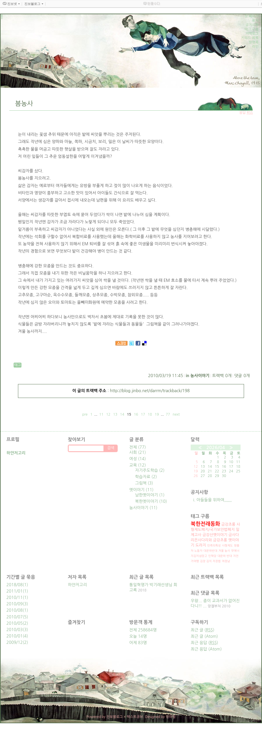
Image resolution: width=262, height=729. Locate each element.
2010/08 (14, 610)
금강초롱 (228, 524)
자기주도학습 (150, 470)
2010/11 (14, 597)
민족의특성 (214, 545)
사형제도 (227, 545)
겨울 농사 (224, 550)
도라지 (200, 545)
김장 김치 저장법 (210, 561)
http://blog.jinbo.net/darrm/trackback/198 (150, 391)
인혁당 (212, 555)
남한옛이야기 (150, 495)
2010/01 (14, 636)
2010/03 (14, 630)
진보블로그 (114, 717)
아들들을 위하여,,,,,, (214, 500)
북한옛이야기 (151, 501)
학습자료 (146, 477)
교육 (137, 465)
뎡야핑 (171, 717)
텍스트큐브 (135, 717)
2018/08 (14, 585)
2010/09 (14, 604)
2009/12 (14, 642)
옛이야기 (141, 490)
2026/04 (215, 447)
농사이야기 (200, 376)
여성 (137, 459)
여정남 (226, 561)
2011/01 (14, 591)
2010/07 (14, 617)
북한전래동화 (205, 524)
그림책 (144, 483)
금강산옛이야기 (215, 535)
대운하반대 (210, 550)
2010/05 (14, 623)
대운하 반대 (224, 555)
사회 (137, 452)
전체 (137, 447)
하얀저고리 (77, 585)
